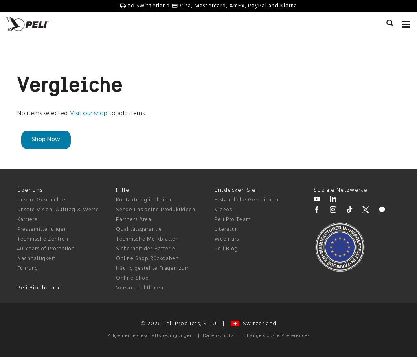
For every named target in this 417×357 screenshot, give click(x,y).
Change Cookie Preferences (277, 336)
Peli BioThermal (39, 288)
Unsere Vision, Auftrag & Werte (58, 210)
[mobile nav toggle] (406, 22)
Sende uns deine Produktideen (155, 210)
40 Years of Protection (46, 249)
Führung (27, 268)
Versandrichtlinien (140, 288)
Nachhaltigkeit (36, 258)
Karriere (27, 219)
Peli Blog (226, 249)
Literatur (226, 229)
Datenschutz (218, 336)
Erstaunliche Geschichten (247, 200)
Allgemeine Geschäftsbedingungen (150, 336)
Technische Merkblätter (147, 239)
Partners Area (133, 219)
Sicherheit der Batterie (146, 249)
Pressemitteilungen (42, 229)
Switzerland (254, 324)
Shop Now (46, 139)
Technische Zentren (42, 239)
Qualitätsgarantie (139, 229)
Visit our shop (89, 113)
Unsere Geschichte (41, 200)
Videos (223, 210)
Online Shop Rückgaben (147, 258)
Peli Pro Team (233, 219)
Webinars (227, 239)
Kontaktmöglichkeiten (144, 200)
